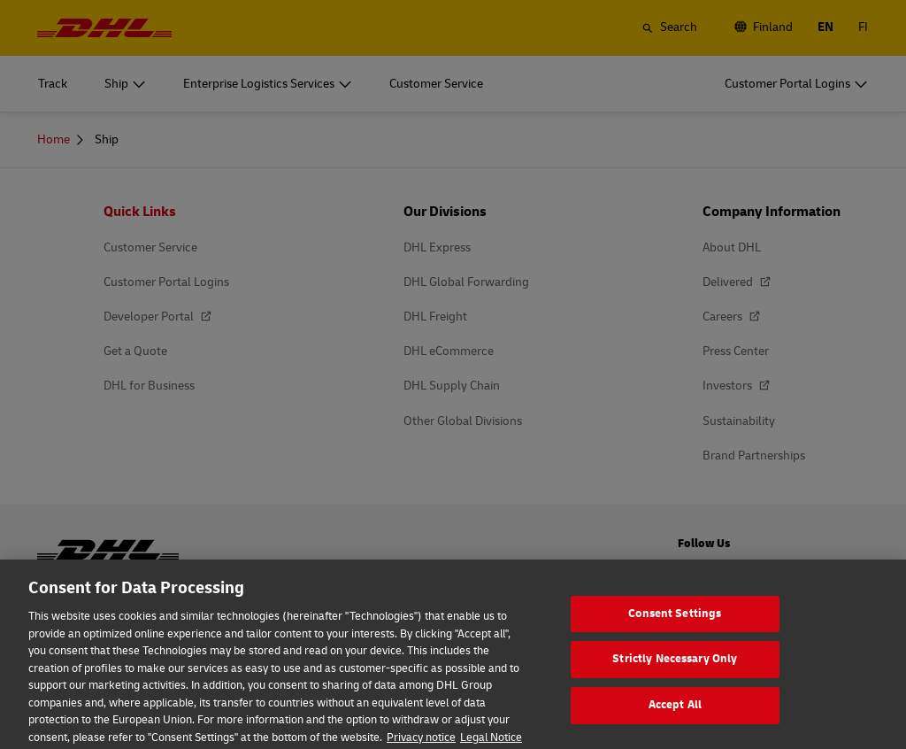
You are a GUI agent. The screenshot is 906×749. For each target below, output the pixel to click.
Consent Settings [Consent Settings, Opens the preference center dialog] (674, 627)
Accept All (675, 719)
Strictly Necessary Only (674, 673)
